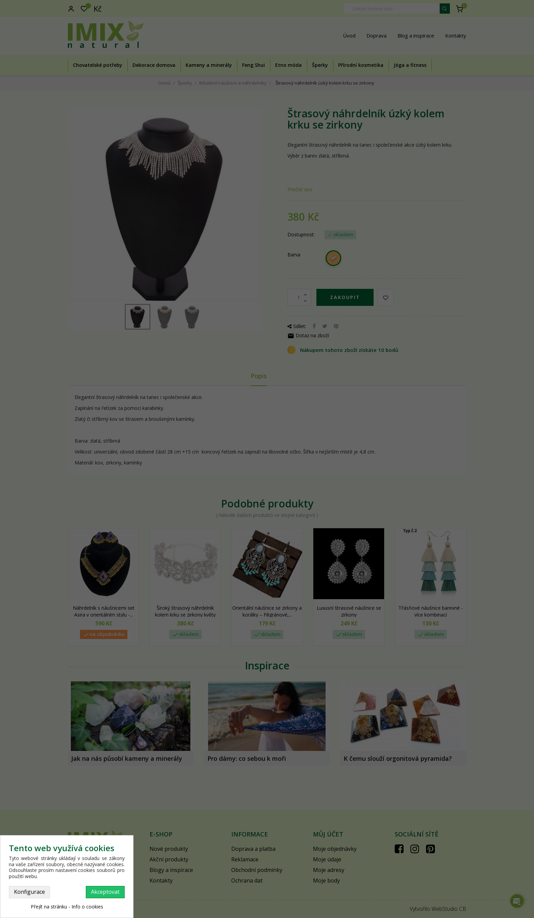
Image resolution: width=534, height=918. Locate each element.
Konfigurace (29, 891)
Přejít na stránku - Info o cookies (67, 906)
